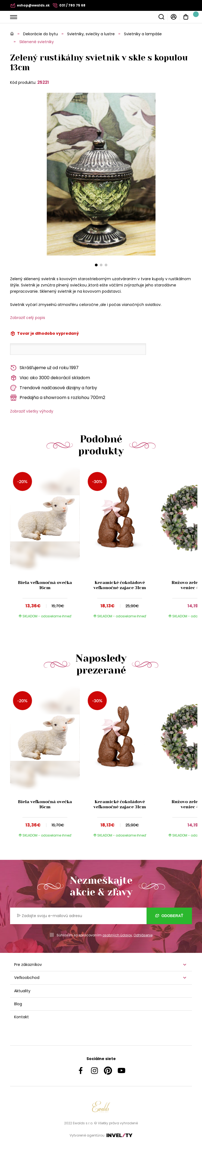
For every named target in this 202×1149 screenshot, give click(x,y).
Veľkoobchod (26, 977)
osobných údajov (117, 935)
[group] (47, 547)
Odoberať (169, 916)
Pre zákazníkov (28, 964)
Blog (18, 1004)
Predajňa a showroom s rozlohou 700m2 (57, 397)
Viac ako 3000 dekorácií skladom (50, 378)
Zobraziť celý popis (27, 317)
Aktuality (22, 991)
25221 (43, 82)
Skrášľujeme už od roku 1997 (44, 368)
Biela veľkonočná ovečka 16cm (45, 585)
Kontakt (21, 1017)
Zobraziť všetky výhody (31, 411)
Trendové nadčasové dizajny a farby (53, 388)
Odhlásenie (143, 935)
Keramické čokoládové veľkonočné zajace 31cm (120, 585)
